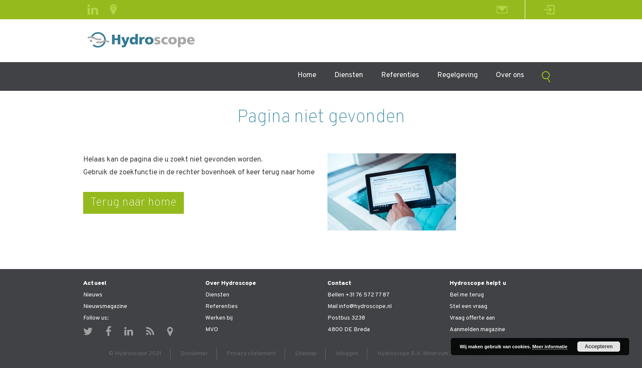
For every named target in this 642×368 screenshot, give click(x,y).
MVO (211, 329)
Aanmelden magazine (477, 329)
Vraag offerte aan (472, 318)
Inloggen (347, 353)
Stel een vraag (468, 306)
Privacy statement (251, 353)
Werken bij (219, 318)
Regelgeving (457, 75)
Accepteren (598, 347)
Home (306, 75)
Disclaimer (194, 353)
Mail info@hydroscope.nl (359, 306)
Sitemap (306, 353)
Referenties (400, 75)
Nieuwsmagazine (105, 306)
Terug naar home (133, 202)
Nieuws (92, 295)
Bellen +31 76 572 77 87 (358, 295)
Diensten (348, 75)
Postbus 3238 (346, 318)
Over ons (510, 75)
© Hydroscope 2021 (135, 353)
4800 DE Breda (348, 329)
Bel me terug (467, 295)
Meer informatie (549, 346)
